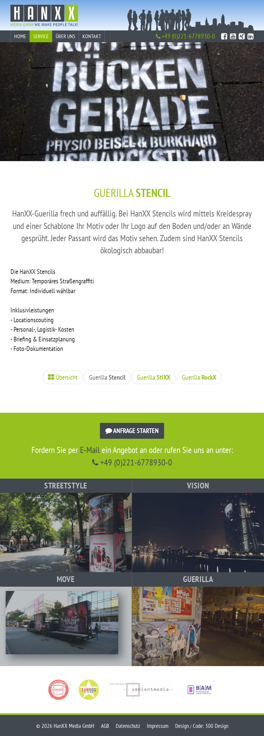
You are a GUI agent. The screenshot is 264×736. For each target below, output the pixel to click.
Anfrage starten (132, 430)
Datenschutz (128, 726)
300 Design (216, 726)
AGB (105, 726)
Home (20, 36)
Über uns (65, 36)
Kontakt (91, 36)
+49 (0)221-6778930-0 (185, 36)
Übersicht (63, 377)
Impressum (157, 726)
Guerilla (107, 377)
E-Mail (90, 449)
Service (41, 36)
